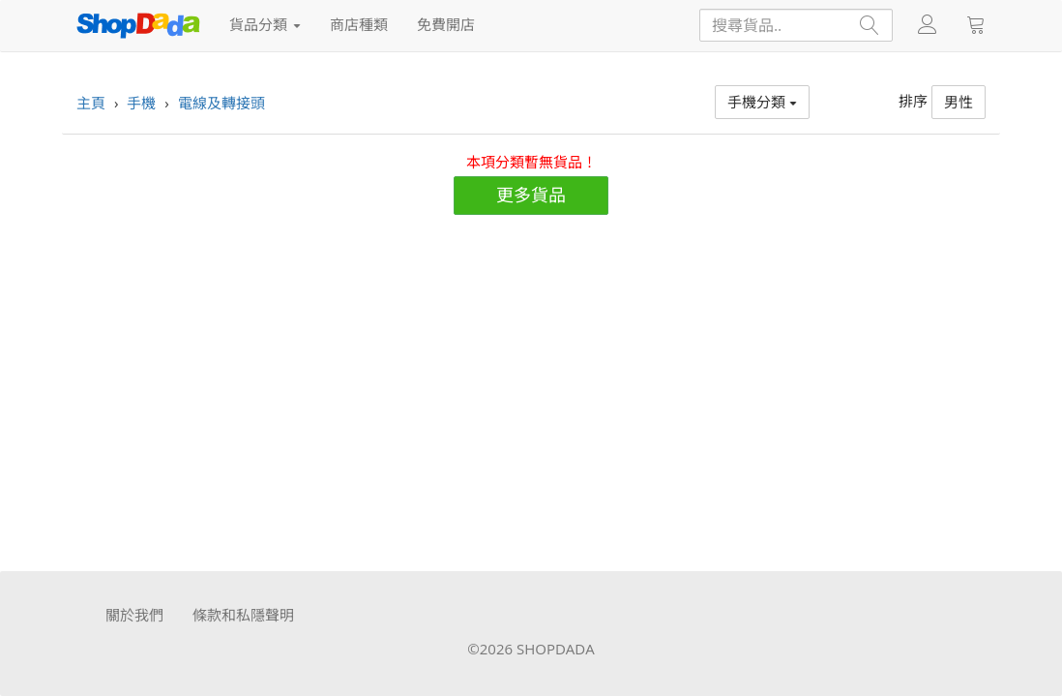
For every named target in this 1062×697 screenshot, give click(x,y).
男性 (958, 101)
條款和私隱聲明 (243, 614)
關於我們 (134, 614)
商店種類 (359, 24)
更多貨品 (531, 194)
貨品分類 (265, 24)
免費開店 (446, 24)
